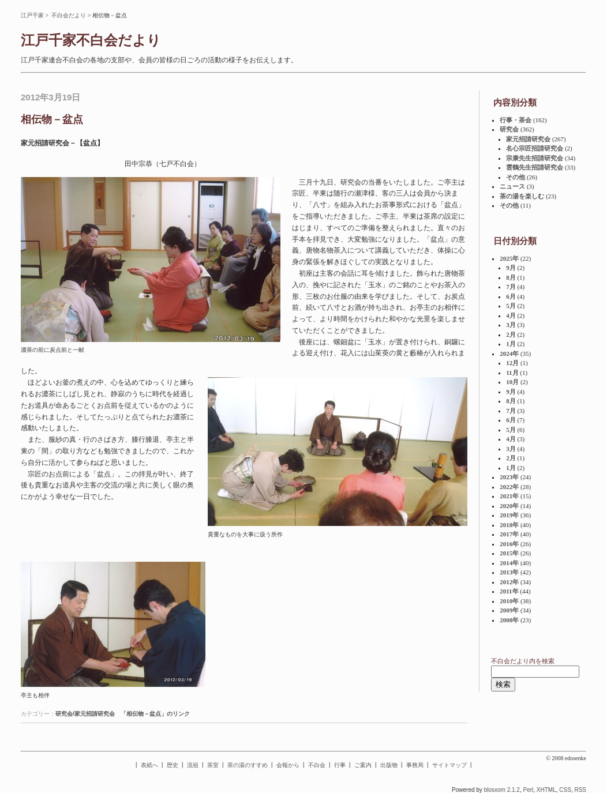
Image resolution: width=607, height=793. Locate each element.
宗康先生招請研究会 (534, 158)
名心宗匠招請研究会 (534, 148)
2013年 (509, 572)
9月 (511, 267)
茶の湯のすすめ (247, 765)
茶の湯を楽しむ (522, 196)
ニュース (512, 186)
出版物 (389, 765)
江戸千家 (32, 15)
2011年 (509, 591)
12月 (512, 362)
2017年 (509, 534)
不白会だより (68, 15)
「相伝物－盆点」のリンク (155, 714)
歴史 (172, 765)
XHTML (546, 790)
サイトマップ (449, 765)
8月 (511, 277)
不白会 (316, 765)
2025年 (509, 258)
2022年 (509, 486)
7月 (511, 286)
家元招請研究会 (528, 139)
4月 (511, 315)
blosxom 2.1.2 (502, 790)
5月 (511, 305)
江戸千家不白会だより (91, 40)
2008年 (509, 620)
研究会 (509, 129)
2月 (511, 334)
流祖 (192, 765)
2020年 (509, 505)
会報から (287, 765)
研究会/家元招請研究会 (85, 714)
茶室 (213, 765)
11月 (512, 372)
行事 (340, 765)
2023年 (509, 476)
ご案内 (363, 765)
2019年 (509, 515)
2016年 (509, 543)
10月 (512, 381)
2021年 (509, 496)
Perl (528, 790)
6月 (511, 296)
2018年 (509, 524)
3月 (511, 324)
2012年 (509, 581)
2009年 (509, 610)
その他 (515, 177)
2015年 (509, 553)
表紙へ (149, 765)
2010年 (509, 600)
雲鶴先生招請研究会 (534, 167)
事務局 (415, 765)
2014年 (509, 562)
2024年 (509, 353)
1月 (511, 343)
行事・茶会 (515, 119)
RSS (580, 790)
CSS (565, 790)
